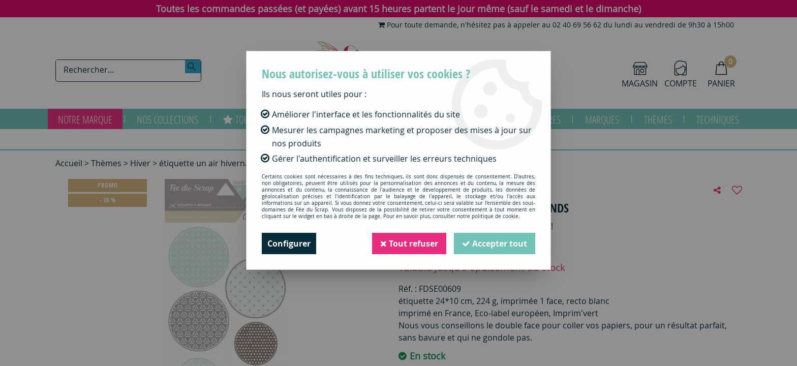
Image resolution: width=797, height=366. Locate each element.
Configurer (289, 243)
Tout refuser (409, 243)
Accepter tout (494, 243)
